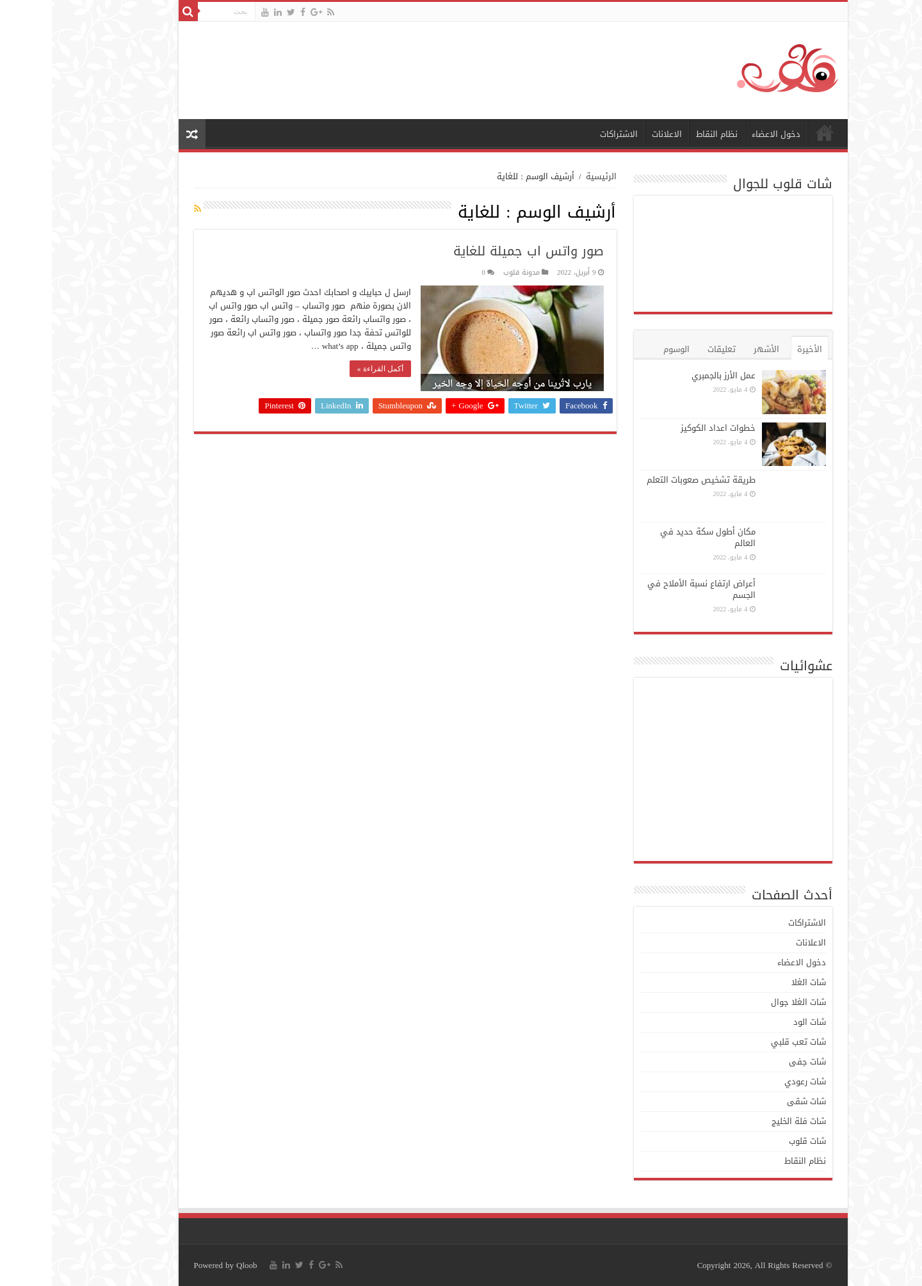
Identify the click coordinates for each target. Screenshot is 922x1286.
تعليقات (670, 349)
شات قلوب (755, 1141)
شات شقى (754, 1101)
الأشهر (714, 349)
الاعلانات (615, 134)
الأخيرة (757, 349)
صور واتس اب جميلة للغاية (476, 251)
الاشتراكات (567, 134)
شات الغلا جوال (746, 1002)
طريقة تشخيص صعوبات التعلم (649, 480)
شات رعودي (753, 1081)
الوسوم (624, 349)
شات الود (757, 1022)
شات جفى (755, 1062)
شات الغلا (757, 982)
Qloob (195, 1265)
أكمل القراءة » (328, 368)
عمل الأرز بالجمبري (672, 375)
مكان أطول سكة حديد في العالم (656, 537)
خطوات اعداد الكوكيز (666, 428)
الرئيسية (772, 132)
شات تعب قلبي (746, 1042)
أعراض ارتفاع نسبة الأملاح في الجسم (649, 589)
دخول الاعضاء (724, 134)
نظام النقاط (665, 134)
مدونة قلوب (469, 272)
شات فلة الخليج (747, 1121)
